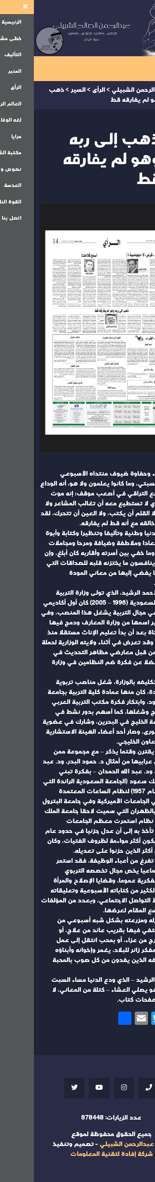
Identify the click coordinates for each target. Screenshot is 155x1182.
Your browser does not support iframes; (77, 328)
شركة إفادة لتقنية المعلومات (77, 1154)
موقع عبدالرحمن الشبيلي (101, 1144)
